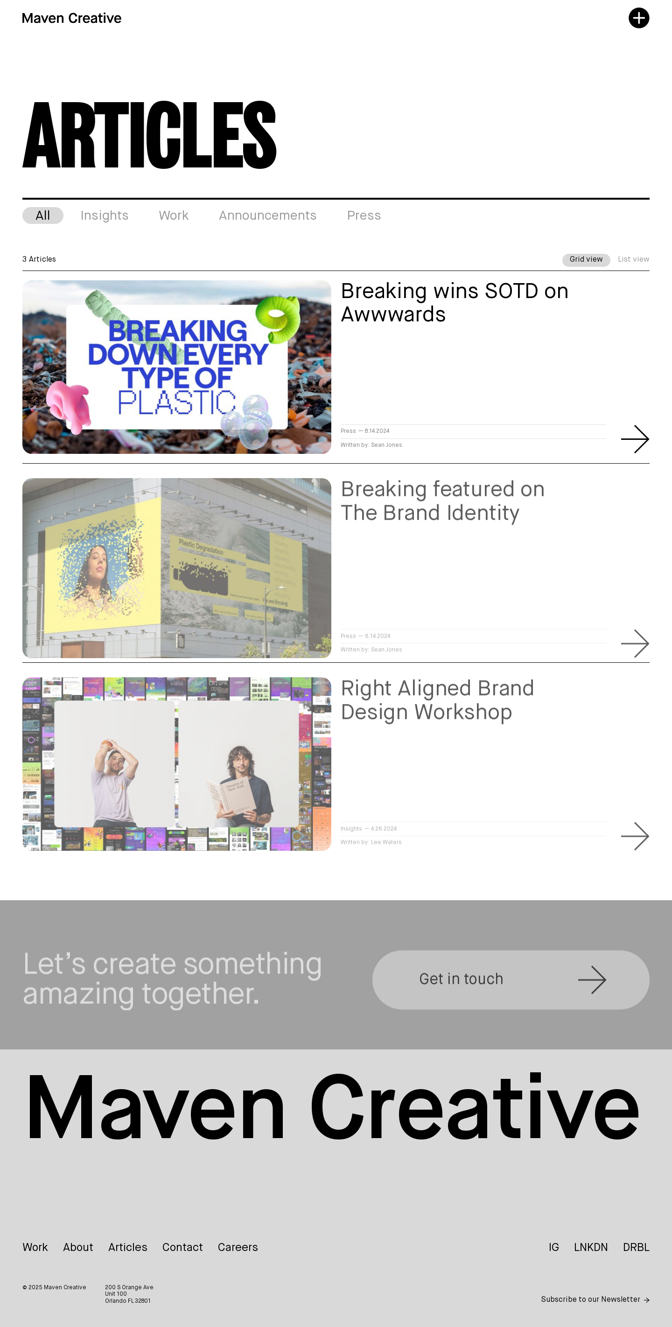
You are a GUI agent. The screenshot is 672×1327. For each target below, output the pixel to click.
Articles (127, 1247)
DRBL (636, 1247)
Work (35, 1247)
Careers (238, 1247)
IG (554, 1247)
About (78, 1247)
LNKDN (591, 1247)
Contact (182, 1247)
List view (634, 260)
